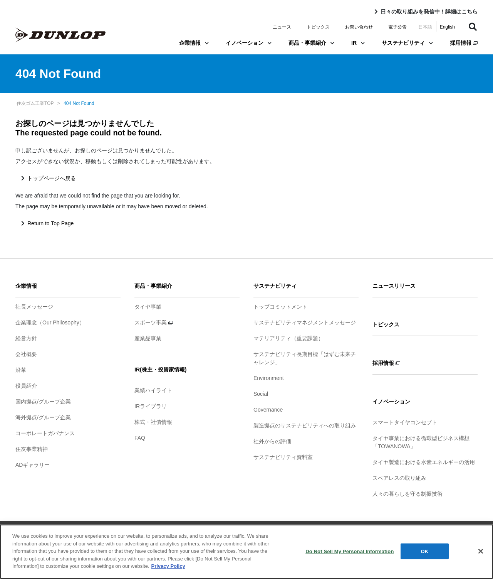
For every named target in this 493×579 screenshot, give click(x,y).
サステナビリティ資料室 (283, 457)
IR (358, 43)
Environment (268, 378)
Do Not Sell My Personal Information (349, 552)
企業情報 (194, 43)
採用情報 (464, 43)
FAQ (139, 438)
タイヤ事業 (147, 307)
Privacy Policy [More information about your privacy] (168, 567)
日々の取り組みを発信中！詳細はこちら (429, 11)
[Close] (480, 552)
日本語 (425, 27)
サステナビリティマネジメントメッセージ (304, 322)
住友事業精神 (31, 449)
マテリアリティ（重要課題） (288, 338)
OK (425, 552)
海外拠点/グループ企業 (43, 417)
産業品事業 (147, 338)
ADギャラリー (32, 465)
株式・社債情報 (153, 422)
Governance (268, 410)
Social (260, 394)
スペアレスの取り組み (399, 478)
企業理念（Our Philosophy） (50, 322)
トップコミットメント (280, 307)
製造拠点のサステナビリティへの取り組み (304, 425)
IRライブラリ (150, 406)
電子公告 (397, 27)
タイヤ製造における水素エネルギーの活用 (423, 462)
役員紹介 (26, 386)
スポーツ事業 (153, 322)
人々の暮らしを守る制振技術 (407, 494)
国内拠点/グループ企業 (43, 401)
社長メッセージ (34, 307)
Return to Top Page (50, 223)
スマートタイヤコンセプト (404, 422)
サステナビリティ (407, 43)
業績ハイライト (153, 390)
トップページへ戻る (51, 178)
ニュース (282, 27)
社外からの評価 (272, 441)
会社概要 (26, 354)
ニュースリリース (394, 286)
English (447, 27)
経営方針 (26, 338)
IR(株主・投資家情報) (160, 369)
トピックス (318, 27)
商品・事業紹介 (311, 43)
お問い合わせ (359, 27)
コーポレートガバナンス (45, 433)
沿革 (20, 370)
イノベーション (249, 43)
